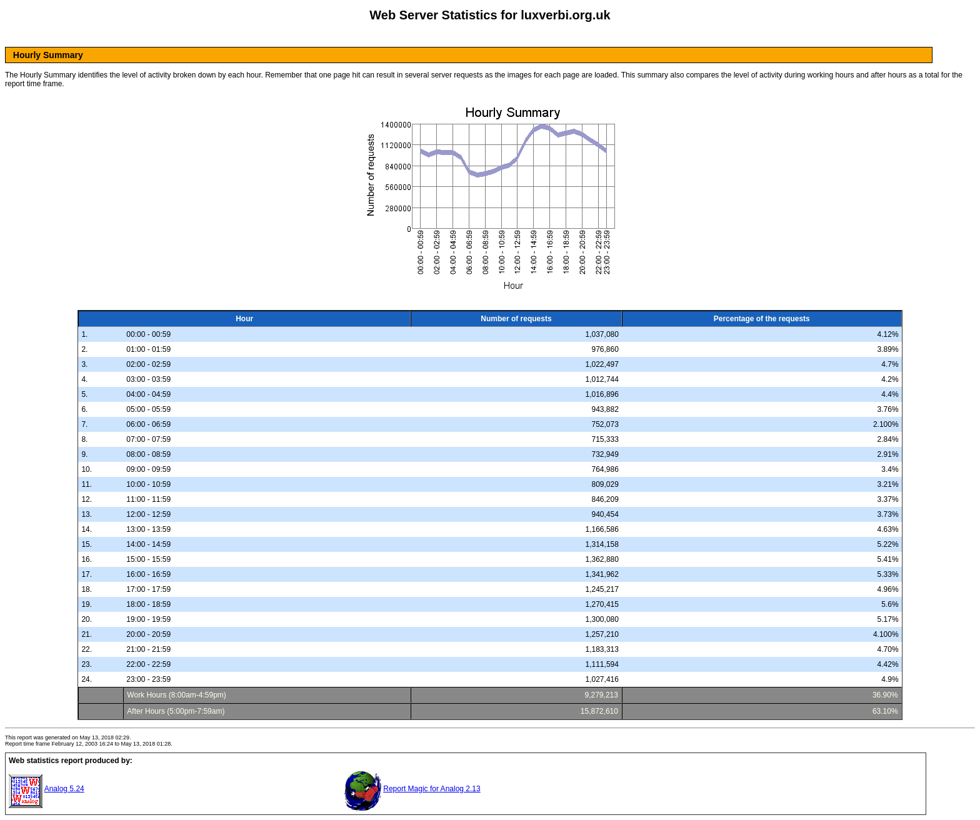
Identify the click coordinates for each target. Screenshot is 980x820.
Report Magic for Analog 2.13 (431, 788)
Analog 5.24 (64, 788)
